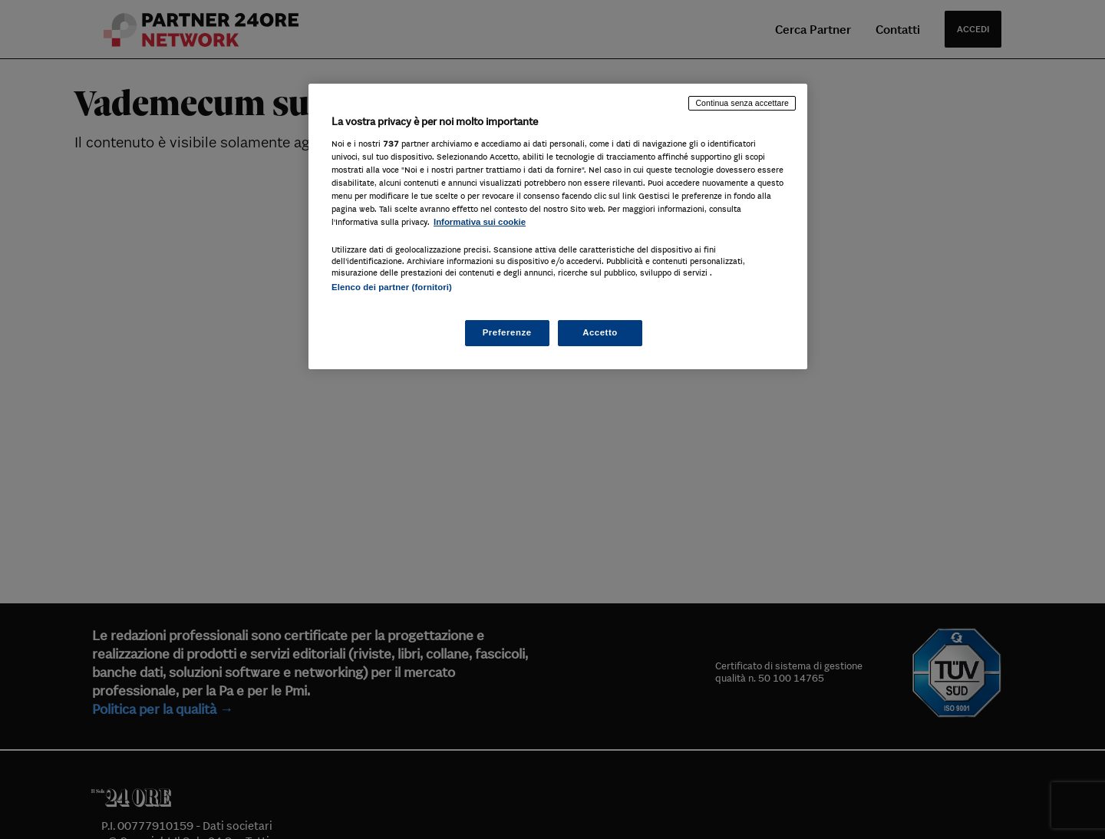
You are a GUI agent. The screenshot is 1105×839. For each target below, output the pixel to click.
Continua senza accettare (742, 102)
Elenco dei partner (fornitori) (392, 287)
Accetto (600, 332)
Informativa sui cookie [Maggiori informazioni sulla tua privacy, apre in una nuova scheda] (480, 221)
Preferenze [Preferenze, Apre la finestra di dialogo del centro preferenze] (507, 332)
